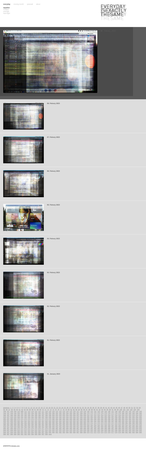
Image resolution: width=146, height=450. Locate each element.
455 (105, 427)
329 (84, 421)
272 (25, 419)
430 (18, 427)
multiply (6, 10)
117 (43, 411)
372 (95, 423)
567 (77, 432)
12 (31, 408)
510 (18, 430)
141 (126, 411)
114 (32, 411)
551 (22, 432)
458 (116, 427)
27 (70, 408)
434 (32, 427)
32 (83, 408)
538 (116, 430)
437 (43, 427)
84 (79, 410)
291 (91, 419)
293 (98, 419)
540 (123, 430)
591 (22, 434)
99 (118, 410)
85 (81, 410)
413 (98, 425)
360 (53, 423)
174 (102, 413)
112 (25, 411)
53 (137, 408)
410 (88, 425)
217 (112, 415)
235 (36, 417)
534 (102, 430)
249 (84, 417)
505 (140, 428)
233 (29, 417)
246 (74, 417)
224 (137, 415)
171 (91, 413)
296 (109, 419)
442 (60, 427)
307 (8, 421)
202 (60, 415)
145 (140, 411)
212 (95, 415)
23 (60, 408)
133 (98, 411)
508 (11, 430)
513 (29, 430)
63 (25, 410)
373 (98, 423)
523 (63, 430)
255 (105, 417)
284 (67, 419)
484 (67, 428)
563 (63, 432)
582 (130, 432)
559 (50, 432)
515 (36, 430)
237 (43, 417)
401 (56, 425)
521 (56, 430)
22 (57, 408)
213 (98, 415)
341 (126, 421)
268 (11, 419)
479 (50, 428)
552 (25, 432)
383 (133, 423)
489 (84, 428)
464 (137, 427)
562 (60, 432)
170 (88, 413)
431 (22, 427)
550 (18, 432)
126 (74, 411)
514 (32, 430)
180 (123, 413)
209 (84, 415)
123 (63, 411)
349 (15, 423)
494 (102, 428)
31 (80, 408)
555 (36, 432)
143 (133, 411)
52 (134, 408)
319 (50, 421)
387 (8, 425)
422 (130, 425)
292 (95, 419)
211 (91, 415)
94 (105, 410)
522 (60, 430)
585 (140, 432)
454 (102, 427)
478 (46, 428)
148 (11, 413)
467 (8, 428)
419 (119, 425)
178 (116, 413)
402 (60, 425)
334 (102, 421)
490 (88, 428)
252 (95, 417)
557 (43, 432)
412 (95, 425)
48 (124, 408)
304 (137, 419)
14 (36, 408)
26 (67, 408)
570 (88, 432)
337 (112, 421)
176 (109, 413)
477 (43, 428)
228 (11, 417)
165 (70, 413)
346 (4, 423)
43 (111, 408)
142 (130, 411)
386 (4, 425)
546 (4, 432)
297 (112, 419)
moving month (19, 4)
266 (4, 419)
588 (11, 434)
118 (46, 411)
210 (88, 415)
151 (22, 413)
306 (4, 421)
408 (81, 425)
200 (53, 415)
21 (54, 408)
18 (47, 408)
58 (12, 410)
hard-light (6, 13)
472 (25, 428)
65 (30, 410)
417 (112, 425)
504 (137, 428)
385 (140, 423)
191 (22, 415)
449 (84, 427)
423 (133, 425)
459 (119, 427)
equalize (6, 8)
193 (29, 415)
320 (53, 421)
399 (50, 425)
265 (140, 417)
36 (93, 408)
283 (63, 419)
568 (81, 432)
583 (133, 432)
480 (53, 428)
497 (112, 428)
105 (138, 410)
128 (81, 411)
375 (105, 423)
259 (119, 417)
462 (130, 427)
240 (53, 417)
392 (25, 425)
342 (130, 421)
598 (46, 434)
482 (60, 428)
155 (36, 413)
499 (119, 428)
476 (39, 428)
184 (137, 413)
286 (74, 419)
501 (126, 428)
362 (60, 423)
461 (126, 427)
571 (91, 432)
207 (77, 415)
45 (116, 408)
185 (140, 413)
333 (98, 421)
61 (20, 410)
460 (123, 427)
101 (124, 410)
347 (8, 423)
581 (126, 432)
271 (22, 419)
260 (123, 417)
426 (4, 427)
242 (60, 417)
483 (63, 428)
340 (123, 421)
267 (8, 419)
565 (70, 432)
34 (88, 408)
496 (109, 428)
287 (77, 419)
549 (15, 432)
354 (32, 423)
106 (4, 411)
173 (98, 413)
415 (105, 425)
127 (77, 411)
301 (126, 419)
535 (105, 430)
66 (32, 410)
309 (15, 421)
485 (70, 428)
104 (134, 410)
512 (25, 430)
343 (133, 421)
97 (112, 410)
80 (68, 410)
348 (11, 423)
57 (9, 410)
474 (32, 428)
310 (18, 421)
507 (8, 430)
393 (29, 425)
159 (50, 413)
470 (18, 428)
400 (53, 425)
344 (137, 421)
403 (63, 425)
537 (112, 430)
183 (133, 413)
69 (40, 410)
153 (29, 413)
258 (116, 417)
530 (88, 430)
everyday (6, 4)
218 (116, 415)
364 (67, 423)
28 (73, 408)
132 (95, 411)
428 (11, 427)
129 (84, 411)
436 (39, 427)
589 (15, 434)
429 (15, 427)
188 (11, 415)
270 (18, 419)
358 (46, 423)
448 (81, 427)
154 (32, 413)
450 (88, 427)
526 (74, 430)
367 (77, 423)
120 (53, 411)
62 (22, 410)
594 (32, 434)
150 (18, 413)
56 (7, 410)
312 (25, 421)
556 (39, 432)
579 (119, 432)
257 (112, 417)
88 (89, 410)
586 (4, 434)
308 (11, 421)
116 (39, 411)
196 (39, 415)
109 (15, 411)
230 (18, 417)
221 (126, 415)
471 (22, 428)
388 (11, 425)
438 (46, 427)
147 (8, 413)
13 (34, 408)
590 (18, 434)
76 (58, 410)
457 (112, 427)
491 (91, 428)
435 (36, 427)
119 (50, 411)
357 (43, 423)
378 (116, 423)
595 (36, 434)
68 (38, 410)
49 (127, 408)
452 (95, 427)
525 (70, 430)
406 (74, 425)
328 (81, 421)
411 (91, 425)
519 (50, 430)
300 (123, 419)
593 (29, 434)
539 (119, 430)
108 (11, 411)
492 (95, 428)
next (50, 434)
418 (116, 425)
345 (140, 421)
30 (78, 408)
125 (70, 411)
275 (36, 419)
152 (25, 413)
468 (11, 428)
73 (51, 410)
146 (4, 413)
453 (98, 427)
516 (39, 430)
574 (102, 432)
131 (91, 411)
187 (8, 415)
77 (61, 410)
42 (109, 408)
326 (74, 421)
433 (29, 427)
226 (4, 417)
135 (105, 411)
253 (98, 417)
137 (112, 411)
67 (35, 410)
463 (133, 427)
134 (102, 411)
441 (56, 427)
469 (15, 428)
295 (105, 419)
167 (77, 413)
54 (140, 408)
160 (53, 413)
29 (75, 408)
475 (36, 428)
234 (32, 417)
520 (53, 430)
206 (74, 415)
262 (130, 417)
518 (46, 430)
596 (39, 434)
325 (70, 421)
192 (25, 415)
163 (63, 413)
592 (25, 434)
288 (81, 419)
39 (101, 408)
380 (123, 423)
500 (123, 428)
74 (53, 410)
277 (43, 419)
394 (32, 425)
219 (119, 415)
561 (56, 432)
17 (44, 408)
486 (74, 428)
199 (50, 415)
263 (133, 417)
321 (56, 421)
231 (22, 417)
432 (25, 427)
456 (109, 427)
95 (107, 410)
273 (29, 419)
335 (105, 421)
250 (88, 417)
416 (109, 425)
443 (63, 427)
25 (65, 408)
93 (102, 410)
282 (60, 419)
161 (56, 413)
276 (39, 419)
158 (46, 413)
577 (112, 432)
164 (67, 413)
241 (56, 417)
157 (43, 413)
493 (98, 428)
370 (88, 423)
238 (46, 417)
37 (96, 408)
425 (140, 425)
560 (53, 432)
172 (95, 413)
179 (119, 413)
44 (114, 408)
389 (15, 425)
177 (112, 413)
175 (105, 413)
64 (27, 410)
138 (116, 411)
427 (8, 427)
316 (39, 421)
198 (46, 415)
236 (39, 417)
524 (67, 430)
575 (105, 432)
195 (36, 415)
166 (74, 413)
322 (60, 421)
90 (94, 410)
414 (102, 425)
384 (137, 423)
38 (98, 408)
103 (131, 410)
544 (137, 430)
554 (32, 432)
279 (50, 419)
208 (81, 415)
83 (76, 410)
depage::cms (15, 446)
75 (56, 410)
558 (46, 432)
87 (87, 410)
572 (95, 432)
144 (137, 411)
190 (18, 415)
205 (70, 415)
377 (112, 423)
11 (29, 408)
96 (110, 410)
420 (123, 425)
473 (29, 428)
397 (43, 425)
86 (84, 410)
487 (77, 428)
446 (74, 427)
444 (67, 427)
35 (91, 408)
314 (32, 421)
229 (15, 417)
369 (84, 423)
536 (109, 430)
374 (102, 423)
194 (32, 415)
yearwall (30, 4)
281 (56, 419)
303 (133, 419)
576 (109, 432)
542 (130, 430)
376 (109, 423)
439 (50, 427)
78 (63, 410)
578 (116, 432)
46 (119, 408)
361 (56, 423)
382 (130, 423)
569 (84, 432)
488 (81, 428)
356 (39, 423)
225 (140, 415)
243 (63, 417)
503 (133, 428)
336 (109, 421)
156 (39, 413)
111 (22, 411)
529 (84, 430)
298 (116, 419)
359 (50, 423)
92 (99, 410)
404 (67, 425)
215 (105, 415)
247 (77, 417)
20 (52, 408)
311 (22, 421)
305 (140, 419)
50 (129, 408)
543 (133, 430)
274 (32, 419)
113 (29, 411)
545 (140, 430)
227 (8, 417)
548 (11, 432)
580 (123, 432)
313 (29, 421)
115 (36, 411)
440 (53, 427)
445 (70, 427)
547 (8, 432)
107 (8, 411)
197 (43, 415)
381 (126, 423)
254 (102, 417)
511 (22, 430)
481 (56, 428)
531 (91, 430)
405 (70, 425)
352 (25, 423)
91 (97, 410)
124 (67, 411)
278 (46, 419)
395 (36, 425)
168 (81, 413)
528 (81, 430)
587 (8, 434)
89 (92, 410)
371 (91, 423)
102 (127, 410)
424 (137, 425)
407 (77, 425)
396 (39, 425)
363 (63, 423)
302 (130, 419)
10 (26, 408)
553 (29, 432)
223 (133, 415)
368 (81, 423)
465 (140, 427)
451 (91, 427)
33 (85, 408)
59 (14, 410)
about (38, 4)
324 (67, 421)
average (6, 11)
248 (81, 417)
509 (15, 430)
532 (95, 430)
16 (41, 408)
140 (123, 411)
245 (70, 417)
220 (123, 415)
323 (63, 421)
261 (126, 417)
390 (18, 425)
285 (70, 419)
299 (119, 419)
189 (15, 415)
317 (43, 421)
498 (116, 428)
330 (88, 421)
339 (119, 421)
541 (126, 430)
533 (98, 430)
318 (46, 421)
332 (95, 421)
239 (50, 417)
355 (36, 423)
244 (67, 417)
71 (45, 410)
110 (18, 411)
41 (106, 408)
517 (43, 430)
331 (91, 421)
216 (109, 415)
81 (71, 410)
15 (39, 408)
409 (84, 425)
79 (66, 410)
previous (6, 408)
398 (46, 425)
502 (130, 428)
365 (70, 423)
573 (98, 432)
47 (121, 408)
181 (126, 413)
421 (126, 425)
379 (119, 423)
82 (74, 410)
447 (77, 427)
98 (115, 410)
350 (18, 423)
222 (130, 415)
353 (29, 423)
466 (4, 428)
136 (109, 411)
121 (56, 411)
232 (25, 417)
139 (119, 411)
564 (67, 432)
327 (77, 421)
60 (17, 410)
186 (4, 415)
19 (49, 408)
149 (15, 413)
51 (132, 408)
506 (4, 430)
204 (67, 415)
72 (48, 410)
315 (36, 421)
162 (60, 413)
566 (74, 432)
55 (4, 410)
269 (15, 419)
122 (60, 411)
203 (63, 415)
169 (84, 413)
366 (74, 423)
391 (22, 425)
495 (105, 428)
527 (77, 430)
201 (56, 415)
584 (137, 432)
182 (130, 413)
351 (22, 423)
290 (88, 419)
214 (102, 415)
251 (91, 417)
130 (88, 411)
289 (84, 419)
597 (43, 434)
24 (62, 408)
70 (43, 410)
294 (102, 419)
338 (116, 421)
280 (53, 419)
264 (137, 417)
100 (120, 410)
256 (109, 417)
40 (103, 408)
